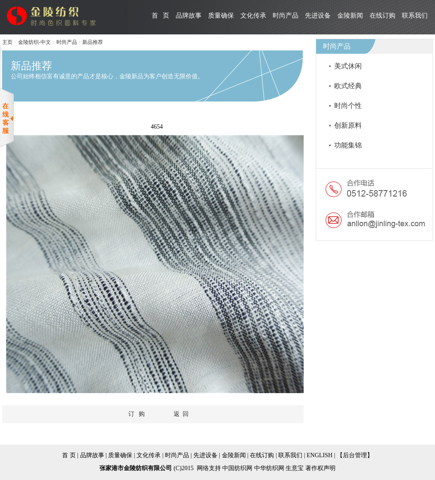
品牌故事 (189, 15)
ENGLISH (320, 455)
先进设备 (318, 15)
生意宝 (295, 468)
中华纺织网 (269, 468)
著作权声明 (320, 468)
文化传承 (253, 15)
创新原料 (348, 125)
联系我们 (415, 15)
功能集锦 (348, 145)
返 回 (181, 414)
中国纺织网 (237, 468)
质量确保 (221, 15)
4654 (157, 126)
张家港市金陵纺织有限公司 (135, 468)
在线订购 (382, 15)
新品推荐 (92, 42)
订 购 (136, 414)
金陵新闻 (350, 15)
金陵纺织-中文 (34, 42)
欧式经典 (348, 85)
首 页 (160, 15)
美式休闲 (348, 66)
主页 (7, 42)
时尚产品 (285, 15)
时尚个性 (348, 105)
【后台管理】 (355, 455)
